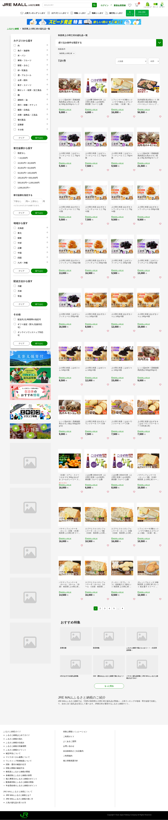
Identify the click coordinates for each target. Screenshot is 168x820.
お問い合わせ (68, 746)
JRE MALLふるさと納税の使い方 (19, 799)
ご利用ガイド (68, 736)
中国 (19, 252)
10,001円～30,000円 (27, 162)
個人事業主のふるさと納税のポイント (21, 779)
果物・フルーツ (24, 60)
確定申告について (13, 753)
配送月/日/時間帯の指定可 (29, 319)
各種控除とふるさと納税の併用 (19, 775)
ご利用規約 (67, 756)
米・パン (22, 55)
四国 (19, 257)
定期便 (20, 124)
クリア (21, 137)
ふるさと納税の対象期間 (16, 746)
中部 (19, 242)
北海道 (20, 228)
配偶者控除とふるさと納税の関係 (19, 782)
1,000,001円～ (24, 187)
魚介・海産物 (23, 50)
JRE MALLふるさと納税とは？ (18, 795)
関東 (19, 238)
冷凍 (19, 291)
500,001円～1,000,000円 (28, 182)
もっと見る (109, 686)
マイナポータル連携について (18, 757)
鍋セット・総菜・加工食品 (29, 90)
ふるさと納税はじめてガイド (18, 735)
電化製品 (21, 119)
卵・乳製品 (22, 70)
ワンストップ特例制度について (19, 761)
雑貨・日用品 (23, 109)
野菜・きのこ (23, 65)
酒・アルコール (24, 75)
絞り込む (39, 137)
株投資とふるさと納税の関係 (18, 772)
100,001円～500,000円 (28, 177)
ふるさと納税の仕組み (15, 743)
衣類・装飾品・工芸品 (27, 114)
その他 (20, 129)
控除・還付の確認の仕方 (16, 764)
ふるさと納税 (13, 29)
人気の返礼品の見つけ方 (16, 802)
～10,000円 (23, 157)
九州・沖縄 (22, 262)
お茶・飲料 (22, 80)
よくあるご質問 (69, 741)
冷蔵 (19, 286)
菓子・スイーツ (24, 85)
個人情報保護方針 (70, 761)
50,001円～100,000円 (27, 172)
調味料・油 (22, 99)
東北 (19, 233)
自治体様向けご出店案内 (73, 751)
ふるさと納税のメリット (16, 750)
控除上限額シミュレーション (75, 732)
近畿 (19, 247)
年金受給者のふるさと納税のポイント (21, 785)
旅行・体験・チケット (27, 104)
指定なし (21, 153)
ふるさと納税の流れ (14, 739)
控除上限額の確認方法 (15, 768)
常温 (19, 296)
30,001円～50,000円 (27, 167)
